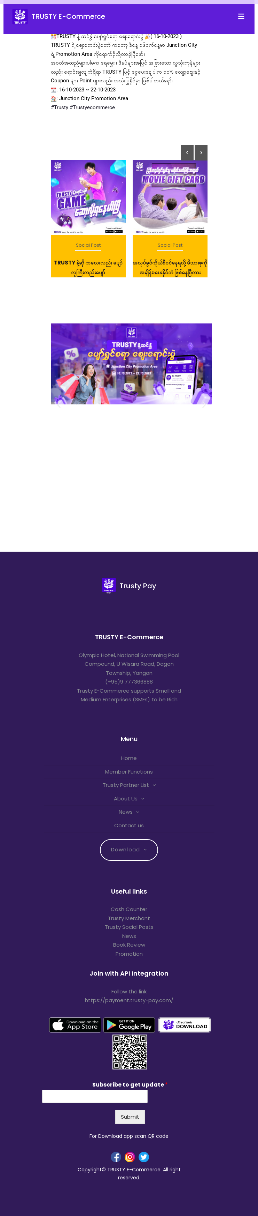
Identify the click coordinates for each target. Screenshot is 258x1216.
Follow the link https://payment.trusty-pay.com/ (129, 996)
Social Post (88, 245)
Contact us (129, 825)
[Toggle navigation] (243, 16)
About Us (126, 798)
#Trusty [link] (59, 107)
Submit (130, 1116)
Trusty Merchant (129, 918)
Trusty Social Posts (129, 927)
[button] (58, 404)
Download (125, 849)
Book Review (129, 944)
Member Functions (129, 771)
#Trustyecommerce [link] (92, 107)
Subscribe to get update (130, 1085)
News (126, 811)
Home (129, 758)
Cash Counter (129, 909)
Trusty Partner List (126, 785)
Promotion (129, 953)
